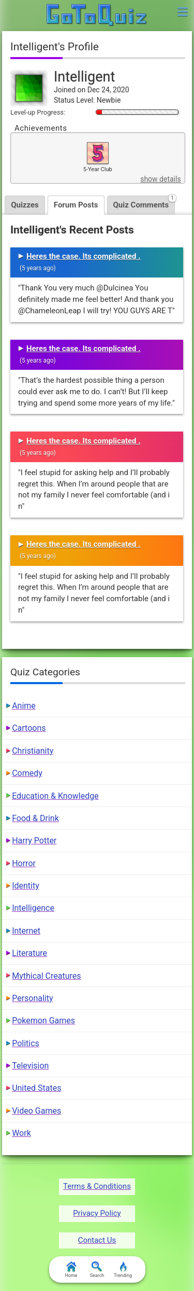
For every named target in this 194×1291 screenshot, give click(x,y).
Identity (25, 886)
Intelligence (33, 908)
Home (71, 1269)
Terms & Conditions (97, 1186)
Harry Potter (34, 840)
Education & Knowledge (55, 796)
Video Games (36, 1111)
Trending (123, 1269)
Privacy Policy (97, 1213)
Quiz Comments (144, 203)
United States (36, 1088)
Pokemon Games (43, 1020)
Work (21, 1133)
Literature (29, 953)
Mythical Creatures (46, 976)
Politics (25, 1043)
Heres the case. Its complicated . (83, 256)
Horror (24, 863)
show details (160, 179)
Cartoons (29, 728)
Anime (24, 706)
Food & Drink (35, 818)
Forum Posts (76, 205)
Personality (32, 998)
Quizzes (25, 205)
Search (97, 1269)
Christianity (32, 751)
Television (30, 1066)
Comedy (27, 773)
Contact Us (97, 1240)
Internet (26, 931)
